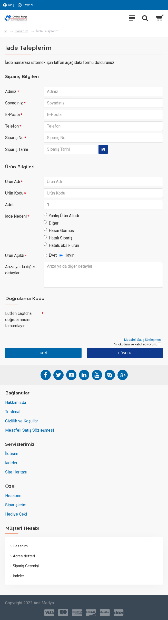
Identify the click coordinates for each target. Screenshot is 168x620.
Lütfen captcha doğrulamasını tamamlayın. (18, 321)
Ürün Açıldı (14, 257)
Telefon (12, 126)
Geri (43, 355)
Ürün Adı (12, 182)
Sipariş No (14, 138)
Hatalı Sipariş (58, 239)
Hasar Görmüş (59, 232)
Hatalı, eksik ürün (61, 247)
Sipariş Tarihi (16, 150)
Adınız (10, 91)
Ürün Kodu (14, 194)
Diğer (51, 224)
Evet (50, 257)
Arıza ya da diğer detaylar (20, 271)
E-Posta (12, 115)
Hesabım (21, 31)
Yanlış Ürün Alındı (61, 217)
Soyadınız (14, 103)
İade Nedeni (16, 218)
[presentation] (79, 320)
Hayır (66, 257)
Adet (9, 206)
